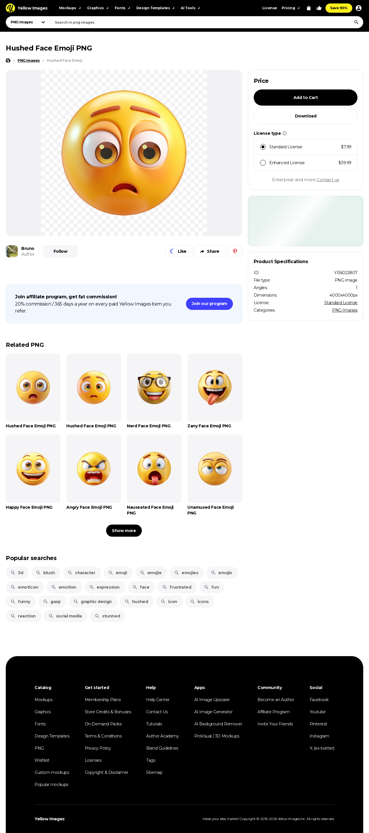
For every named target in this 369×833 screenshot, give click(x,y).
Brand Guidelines (162, 748)
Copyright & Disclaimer (106, 772)
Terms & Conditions (103, 736)
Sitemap (154, 772)
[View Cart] (308, 8)
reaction (23, 616)
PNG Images (344, 310)
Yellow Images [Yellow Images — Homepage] (50, 818)
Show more (124, 530)
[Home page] (8, 60)
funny (20, 601)
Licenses (93, 760)
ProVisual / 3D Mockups (216, 736)
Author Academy (162, 736)
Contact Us (156, 711)
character (81, 572)
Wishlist (42, 760)
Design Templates (52, 736)
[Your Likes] (319, 8)
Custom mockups (52, 772)
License (269, 8)
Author (28, 254)
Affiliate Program (273, 711)
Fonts (40, 724)
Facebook (319, 699)
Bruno (27, 248)
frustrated (176, 587)
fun (211, 587)
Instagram (319, 736)
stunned (107, 616)
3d (16, 572)
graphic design (92, 601)
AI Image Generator (213, 711)
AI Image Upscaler (212, 699)
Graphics (43, 711)
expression (104, 587)
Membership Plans (103, 699)
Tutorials (154, 724)
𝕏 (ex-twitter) (322, 748)
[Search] (356, 22)
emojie (151, 572)
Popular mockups (51, 784)
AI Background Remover (218, 724)
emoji (117, 572)
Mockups (43, 699)
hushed (136, 601)
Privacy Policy (98, 748)
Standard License (340, 302)
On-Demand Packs (103, 724)
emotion (63, 587)
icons (199, 601)
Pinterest (318, 724)
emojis (221, 572)
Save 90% (339, 8)
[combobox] (206, 22)
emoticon (24, 587)
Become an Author (275, 699)
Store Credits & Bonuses (108, 711)
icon (169, 601)
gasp (52, 601)
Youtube (318, 711)
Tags (150, 760)
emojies (186, 572)
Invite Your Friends (275, 724)
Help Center (158, 699)
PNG (39, 748)
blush (45, 572)
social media (65, 616)
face (140, 587)
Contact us (328, 179)
